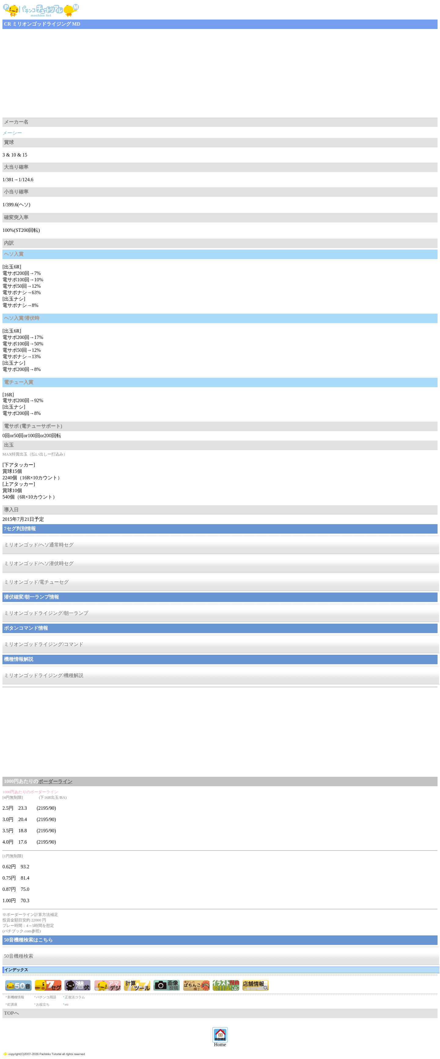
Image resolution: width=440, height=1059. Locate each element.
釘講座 (12, 1004)
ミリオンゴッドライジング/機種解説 (43, 675)
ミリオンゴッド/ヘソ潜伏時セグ (39, 563)
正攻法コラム (75, 997)
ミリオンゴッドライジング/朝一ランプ (46, 613)
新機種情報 (15, 997)
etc (67, 1004)
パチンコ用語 (46, 997)
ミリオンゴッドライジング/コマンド (43, 644)
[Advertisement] (185, 73)
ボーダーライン (55, 781)
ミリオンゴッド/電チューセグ (36, 582)
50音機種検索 (18, 956)
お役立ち (43, 1004)
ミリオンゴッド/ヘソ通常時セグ (39, 544)
